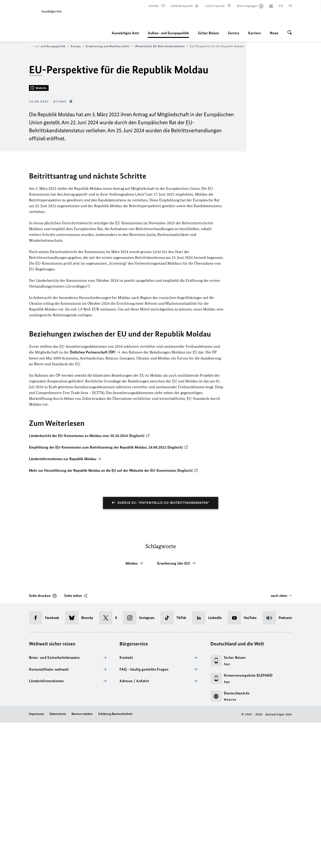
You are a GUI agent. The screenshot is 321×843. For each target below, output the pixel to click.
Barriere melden (82, 834)
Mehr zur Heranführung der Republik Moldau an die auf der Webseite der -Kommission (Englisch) (111, 591)
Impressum (36, 834)
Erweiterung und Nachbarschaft (109, 46)
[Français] (290, 6)
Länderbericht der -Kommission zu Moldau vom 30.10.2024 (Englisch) (86, 557)
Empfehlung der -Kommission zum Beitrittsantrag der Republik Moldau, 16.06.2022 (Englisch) (106, 568)
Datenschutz (57, 834)
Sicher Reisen (208, 33)
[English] (281, 6)
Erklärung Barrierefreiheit (115, 834)
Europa (77, 46)
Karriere (254, 33)
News (274, 33)
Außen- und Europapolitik (168, 33)
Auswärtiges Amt (125, 33)
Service (233, 33)
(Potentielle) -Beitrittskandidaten (161, 46)
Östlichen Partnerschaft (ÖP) (92, 474)
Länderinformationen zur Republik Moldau (62, 580)
